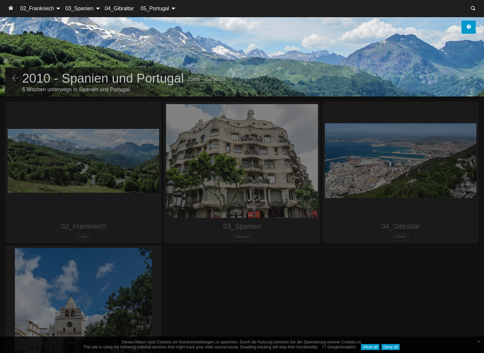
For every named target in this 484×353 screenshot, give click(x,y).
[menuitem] (11, 8)
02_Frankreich (37, 8)
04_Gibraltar (119, 8)
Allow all (370, 347)
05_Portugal (155, 8)
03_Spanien (79, 8)
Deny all (390, 347)
